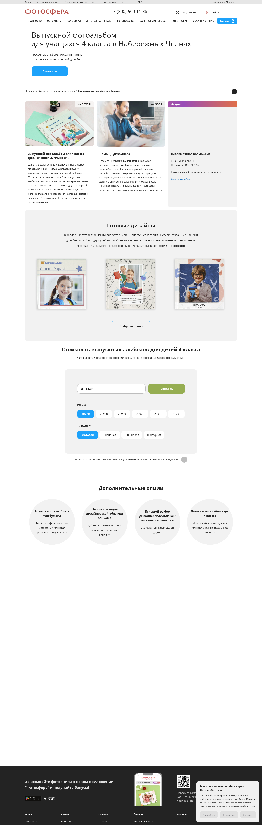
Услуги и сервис (203, 23)
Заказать (50, 75)
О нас (28, 2)
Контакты (102, 821)
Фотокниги (54, 23)
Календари (74, 23)
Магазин (225, 23)
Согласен (248, 814)
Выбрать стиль (131, 330)
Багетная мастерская (153, 23)
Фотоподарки (126, 23)
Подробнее (131, 673)
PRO (140, 2)
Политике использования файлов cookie (235, 806)
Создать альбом (180, 182)
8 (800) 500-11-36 (130, 12)
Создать (166, 393)
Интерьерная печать (98, 23)
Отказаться (229, 814)
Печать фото (34, 23)
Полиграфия (180, 23)
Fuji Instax (66, 821)
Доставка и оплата (48, 2)
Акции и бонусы (113, 2)
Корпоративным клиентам (79, 2)
